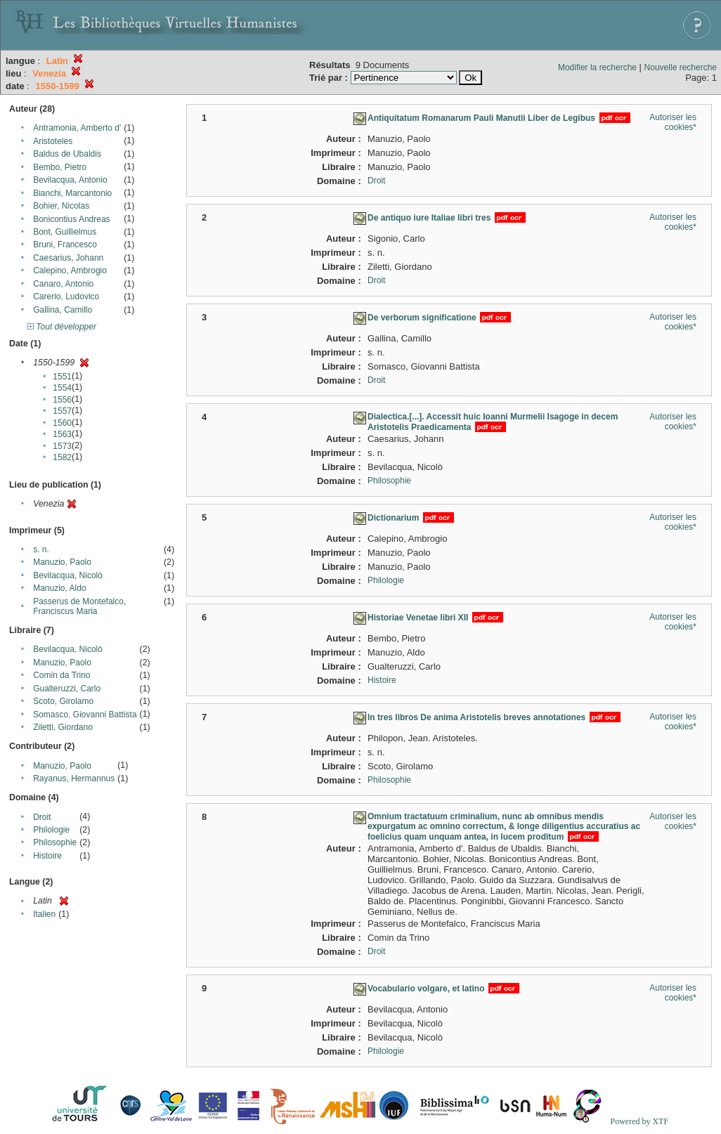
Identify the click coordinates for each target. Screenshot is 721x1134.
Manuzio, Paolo (62, 562)
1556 (62, 400)
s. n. (41, 549)
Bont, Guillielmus (64, 232)
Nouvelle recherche (680, 67)
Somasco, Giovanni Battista (84, 714)
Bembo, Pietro (59, 167)
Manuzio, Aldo (59, 588)
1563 (62, 434)
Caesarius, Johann (68, 258)
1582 (62, 457)
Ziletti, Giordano (63, 727)
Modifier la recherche (597, 67)
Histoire (47, 856)
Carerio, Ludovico (66, 296)
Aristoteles (52, 141)
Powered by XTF (639, 1121)
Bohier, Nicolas (61, 206)
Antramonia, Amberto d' (77, 128)
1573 (62, 446)
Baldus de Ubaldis (67, 154)
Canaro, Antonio (63, 284)
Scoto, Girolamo (63, 701)
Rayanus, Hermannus (74, 778)
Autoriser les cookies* (672, 122)
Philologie (51, 830)
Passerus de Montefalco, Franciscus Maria (79, 606)
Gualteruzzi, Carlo (66, 688)
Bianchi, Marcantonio (72, 193)
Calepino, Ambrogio (70, 270)
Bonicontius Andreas (71, 219)
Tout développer (61, 327)
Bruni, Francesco (65, 244)
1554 (62, 388)
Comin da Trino (61, 675)
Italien (44, 914)
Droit (42, 817)
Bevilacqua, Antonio (70, 180)
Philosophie (55, 842)
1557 (62, 411)
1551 (62, 377)
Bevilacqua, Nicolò (68, 575)
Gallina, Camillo (62, 310)
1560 (62, 423)
